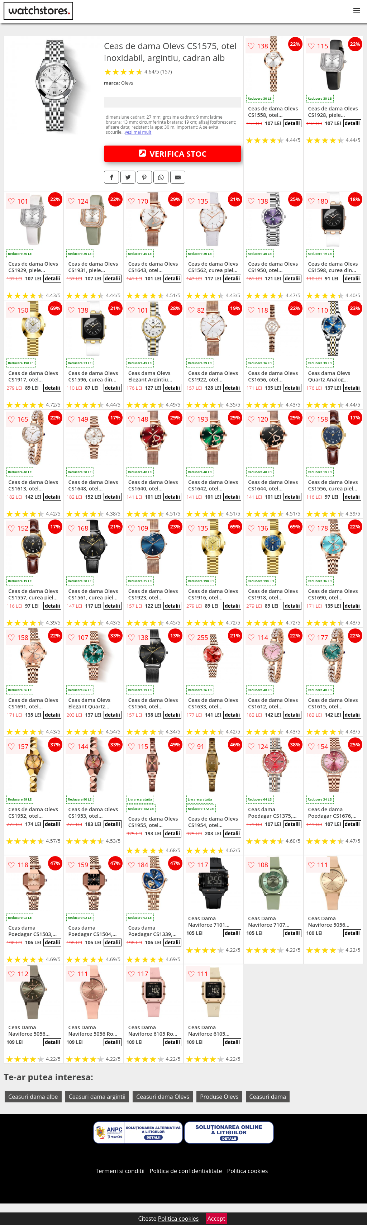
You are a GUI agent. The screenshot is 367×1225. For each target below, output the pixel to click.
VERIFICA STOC (173, 153)
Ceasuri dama (267, 1097)
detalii (292, 123)
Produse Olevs (219, 1097)
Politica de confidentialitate (186, 1171)
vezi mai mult (138, 132)
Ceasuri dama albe (33, 1097)
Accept (216, 1218)
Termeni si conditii (120, 1171)
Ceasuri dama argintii (97, 1097)
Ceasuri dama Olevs (162, 1097)
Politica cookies (247, 1171)
